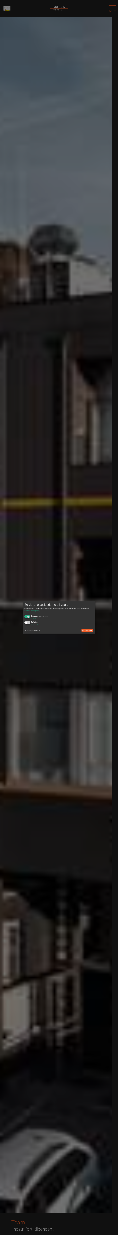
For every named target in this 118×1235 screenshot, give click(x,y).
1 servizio (34, 624)
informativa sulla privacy (32, 611)
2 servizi (34, 619)
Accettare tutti (87, 630)
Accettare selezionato (32, 630)
